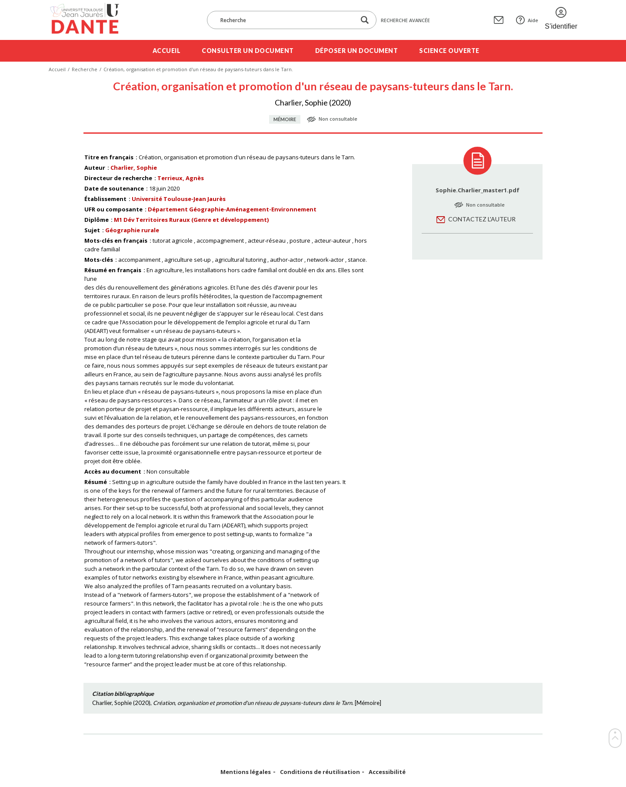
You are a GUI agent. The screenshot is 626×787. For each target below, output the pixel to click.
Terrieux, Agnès (180, 178)
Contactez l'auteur (482, 219)
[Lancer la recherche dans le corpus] (365, 20)
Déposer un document (356, 50)
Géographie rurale (132, 230)
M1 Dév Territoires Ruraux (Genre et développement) (191, 220)
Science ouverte (449, 50)
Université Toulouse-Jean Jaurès (179, 199)
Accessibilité (387, 772)
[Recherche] (286, 20)
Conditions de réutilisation (320, 772)
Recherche (84, 69)
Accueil (167, 50)
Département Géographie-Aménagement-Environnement (232, 209)
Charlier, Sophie (133, 167)
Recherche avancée (405, 20)
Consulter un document (248, 50)
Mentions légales (245, 772)
